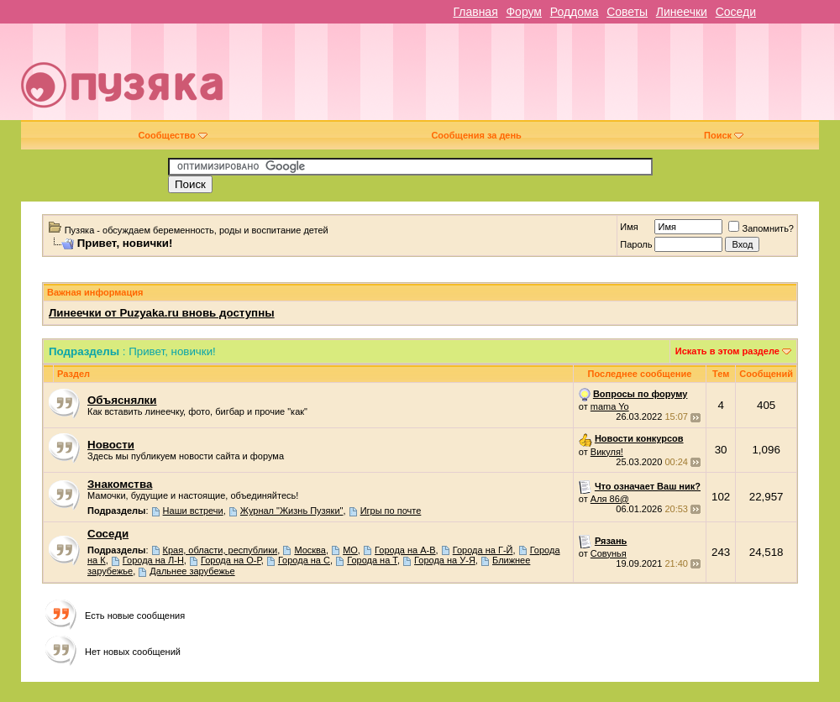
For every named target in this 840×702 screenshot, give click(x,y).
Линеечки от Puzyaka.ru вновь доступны (162, 312)
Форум (524, 11)
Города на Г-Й (483, 550)
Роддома (574, 11)
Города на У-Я (444, 560)
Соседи (736, 11)
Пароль (636, 244)
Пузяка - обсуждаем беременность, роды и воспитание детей (196, 230)
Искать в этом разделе (727, 351)
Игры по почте (391, 511)
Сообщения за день (476, 135)
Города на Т (372, 560)
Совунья (609, 553)
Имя (629, 227)
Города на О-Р (231, 560)
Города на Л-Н (153, 560)
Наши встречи (193, 511)
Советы (627, 11)
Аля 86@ (610, 499)
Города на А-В (405, 550)
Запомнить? (761, 228)
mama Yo (610, 406)
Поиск (723, 135)
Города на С (304, 560)
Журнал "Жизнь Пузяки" (292, 511)
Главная (475, 11)
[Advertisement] (583, 78)
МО (350, 550)
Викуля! (607, 452)
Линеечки (681, 11)
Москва (310, 550)
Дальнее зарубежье (192, 571)
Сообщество (172, 135)
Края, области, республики (220, 550)
